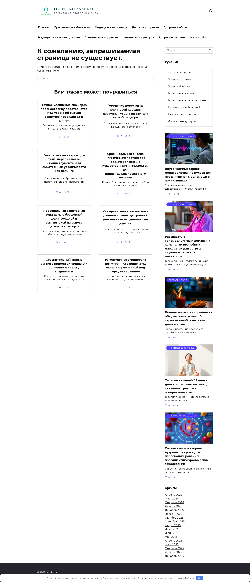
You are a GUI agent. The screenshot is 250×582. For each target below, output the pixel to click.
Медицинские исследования (59, 37)
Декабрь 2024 (174, 555)
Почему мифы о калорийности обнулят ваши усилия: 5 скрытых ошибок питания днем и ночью (188, 318)
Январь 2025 (173, 552)
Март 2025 (172, 544)
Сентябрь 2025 (175, 521)
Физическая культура (138, 37)
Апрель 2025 (173, 540)
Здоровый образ (175, 27)
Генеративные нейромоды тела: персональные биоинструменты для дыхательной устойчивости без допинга (64, 163)
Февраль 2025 (174, 548)
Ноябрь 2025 (173, 513)
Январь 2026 (173, 506)
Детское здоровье (145, 27)
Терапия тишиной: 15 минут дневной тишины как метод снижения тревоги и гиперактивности (186, 386)
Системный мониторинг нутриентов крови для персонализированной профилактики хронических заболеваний (186, 456)
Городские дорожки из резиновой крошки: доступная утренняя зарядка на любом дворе (125, 111)
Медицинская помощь (111, 27)
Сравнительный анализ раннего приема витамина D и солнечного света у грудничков (64, 265)
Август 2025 (173, 525)
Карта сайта (199, 37)
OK (199, 578)
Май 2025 (171, 536)
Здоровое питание (172, 37)
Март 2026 (172, 498)
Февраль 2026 (174, 502)
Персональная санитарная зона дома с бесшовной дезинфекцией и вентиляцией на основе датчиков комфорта (64, 218)
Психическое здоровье (101, 37)
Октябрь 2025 (174, 517)
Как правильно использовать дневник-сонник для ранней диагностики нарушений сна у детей (125, 217)
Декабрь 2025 (174, 510)
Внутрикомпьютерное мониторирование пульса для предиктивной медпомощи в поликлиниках (188, 174)
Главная (44, 27)
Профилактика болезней (72, 27)
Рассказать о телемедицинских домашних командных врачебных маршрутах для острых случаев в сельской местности (187, 246)
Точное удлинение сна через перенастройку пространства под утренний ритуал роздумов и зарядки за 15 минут (64, 112)
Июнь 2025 (172, 533)
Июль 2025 (172, 529)
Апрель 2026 (173, 494)
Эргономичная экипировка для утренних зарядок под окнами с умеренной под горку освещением (125, 265)
